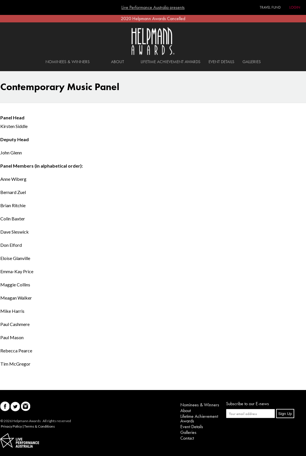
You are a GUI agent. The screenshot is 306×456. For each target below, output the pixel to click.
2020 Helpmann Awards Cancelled (153, 18)
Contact (187, 438)
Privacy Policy (11, 426)
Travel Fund (270, 7)
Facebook (4, 406)
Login (294, 7)
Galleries (251, 62)
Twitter (15, 406)
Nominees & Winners (67, 62)
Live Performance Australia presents (153, 7)
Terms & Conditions (39, 426)
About (117, 62)
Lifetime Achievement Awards (170, 62)
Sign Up (285, 414)
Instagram (25, 406)
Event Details (221, 62)
